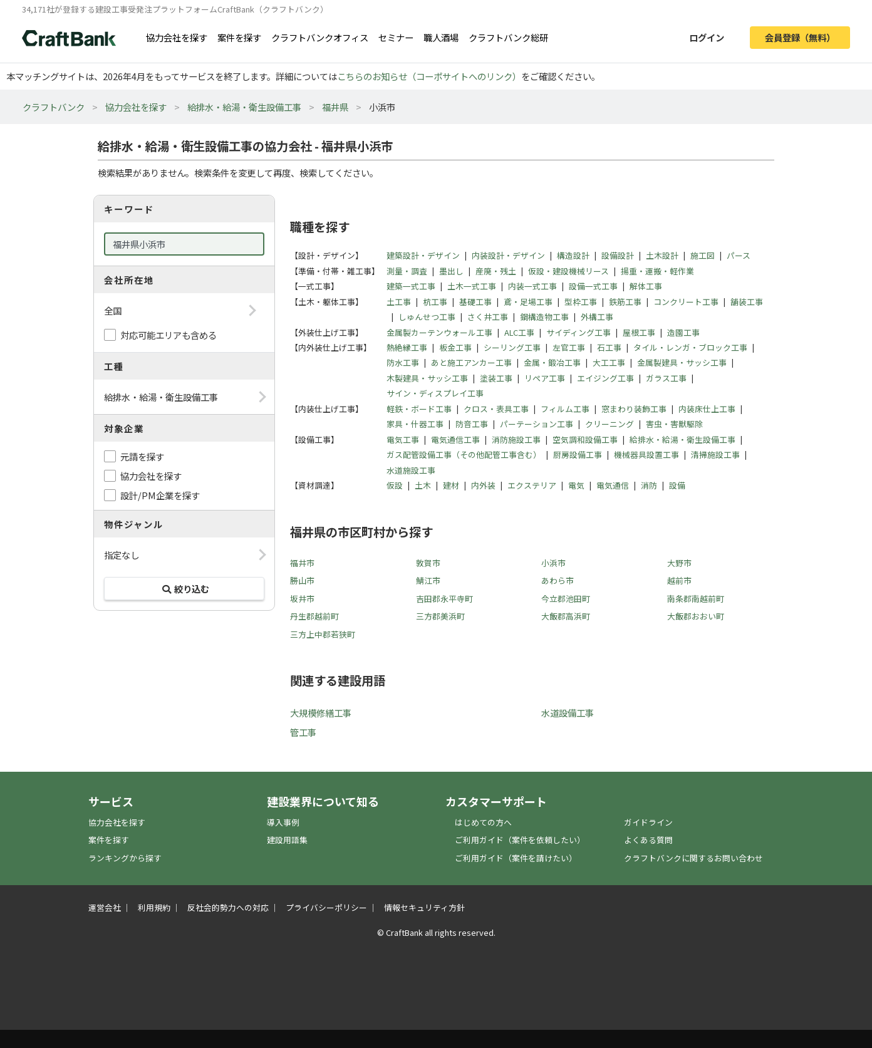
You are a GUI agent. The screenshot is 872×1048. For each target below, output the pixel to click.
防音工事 (471, 424)
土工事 (399, 302)
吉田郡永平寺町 (444, 598)
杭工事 (435, 302)
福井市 (302, 563)
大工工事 (609, 362)
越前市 (679, 580)
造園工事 (683, 332)
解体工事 (646, 286)
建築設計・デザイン (423, 255)
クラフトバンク (54, 106)
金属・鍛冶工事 (552, 362)
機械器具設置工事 (646, 454)
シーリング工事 (512, 347)
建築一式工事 (411, 286)
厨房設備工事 (577, 454)
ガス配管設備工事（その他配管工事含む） (464, 454)
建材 (451, 485)
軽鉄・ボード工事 (419, 409)
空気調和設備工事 (585, 439)
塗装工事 (496, 378)
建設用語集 (287, 840)
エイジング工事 (605, 378)
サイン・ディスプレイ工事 (435, 393)
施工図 (702, 255)
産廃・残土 (495, 271)
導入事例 (283, 822)
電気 (576, 485)
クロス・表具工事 (496, 409)
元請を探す (142, 456)
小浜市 (553, 563)
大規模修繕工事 (320, 712)
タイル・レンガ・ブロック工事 (690, 347)
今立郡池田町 (565, 598)
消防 (649, 485)
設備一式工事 (593, 286)
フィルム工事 (565, 409)
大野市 (679, 563)
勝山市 (302, 580)
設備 (677, 485)
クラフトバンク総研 (508, 37)
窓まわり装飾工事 (634, 409)
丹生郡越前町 (314, 616)
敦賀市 (428, 563)
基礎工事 (475, 302)
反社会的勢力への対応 (228, 907)
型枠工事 (580, 302)
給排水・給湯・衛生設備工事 (244, 106)
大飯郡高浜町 (565, 616)
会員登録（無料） (800, 37)
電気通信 (612, 485)
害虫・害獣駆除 (674, 424)
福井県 (335, 106)
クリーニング (609, 424)
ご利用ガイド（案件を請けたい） (516, 858)
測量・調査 (407, 271)
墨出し (451, 271)
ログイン (706, 37)
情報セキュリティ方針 (424, 907)
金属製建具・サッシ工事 (682, 362)
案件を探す (239, 37)
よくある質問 (648, 840)
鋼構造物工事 (544, 317)
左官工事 (569, 347)
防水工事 (403, 362)
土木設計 (662, 255)
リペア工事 (544, 378)
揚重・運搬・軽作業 (657, 271)
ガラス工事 (666, 378)
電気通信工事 (455, 439)
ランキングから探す (125, 858)
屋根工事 (639, 332)
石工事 (609, 347)
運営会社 (104, 907)
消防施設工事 (516, 439)
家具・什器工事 (415, 424)
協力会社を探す (176, 37)
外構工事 (597, 317)
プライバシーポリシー (326, 907)
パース (738, 255)
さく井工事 (487, 317)
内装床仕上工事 (706, 409)
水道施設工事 (411, 470)
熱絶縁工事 (407, 347)
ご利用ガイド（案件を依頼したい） (520, 840)
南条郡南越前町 (695, 598)
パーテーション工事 (536, 424)
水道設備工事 (567, 712)
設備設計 (617, 255)
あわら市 (557, 580)
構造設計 (573, 255)
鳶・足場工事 (528, 302)
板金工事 (455, 347)
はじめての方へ (483, 822)
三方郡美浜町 (440, 616)
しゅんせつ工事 (426, 317)
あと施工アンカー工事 (471, 362)
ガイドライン (648, 822)
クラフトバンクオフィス (319, 37)
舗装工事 (746, 302)
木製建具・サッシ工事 (427, 378)
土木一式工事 (471, 286)
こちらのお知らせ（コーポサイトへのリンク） (429, 76)
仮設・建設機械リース (568, 271)
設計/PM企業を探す (160, 495)
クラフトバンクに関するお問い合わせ (693, 858)
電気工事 (403, 439)
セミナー (395, 37)
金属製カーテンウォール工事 (439, 332)
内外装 (483, 485)
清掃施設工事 (715, 454)
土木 (423, 485)
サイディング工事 (578, 332)
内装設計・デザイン (508, 255)
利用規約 (154, 907)
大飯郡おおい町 (695, 616)
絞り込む (184, 588)
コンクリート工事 (686, 302)
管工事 (303, 732)
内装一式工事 (532, 286)
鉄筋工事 (625, 302)
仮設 (395, 485)
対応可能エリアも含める (168, 334)
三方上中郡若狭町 (322, 634)
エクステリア (531, 485)
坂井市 (302, 598)
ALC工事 (519, 332)
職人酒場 (441, 37)
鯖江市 (428, 580)
